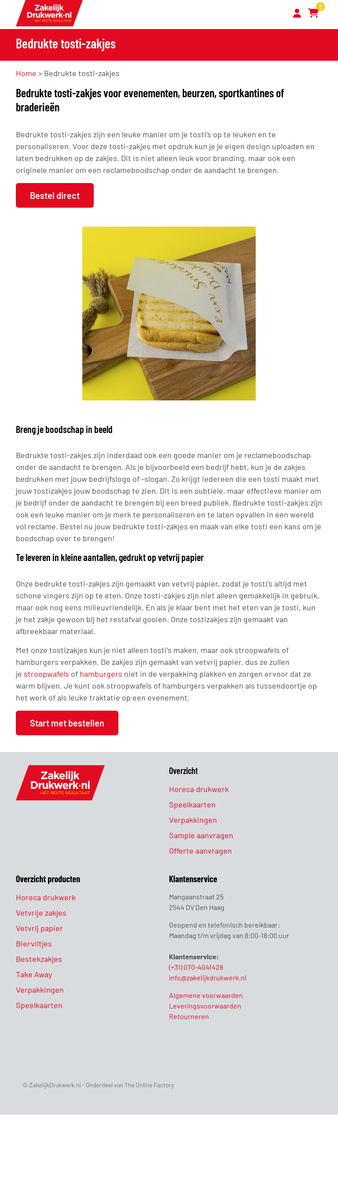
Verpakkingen (193, 820)
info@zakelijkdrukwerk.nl (207, 977)
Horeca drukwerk (199, 789)
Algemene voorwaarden (206, 995)
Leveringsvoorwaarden (205, 1005)
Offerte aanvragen (200, 850)
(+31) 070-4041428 (196, 967)
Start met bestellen (67, 723)
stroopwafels (46, 674)
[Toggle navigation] (279, 14)
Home (26, 73)
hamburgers (101, 674)
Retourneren (189, 1016)
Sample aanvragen (201, 835)
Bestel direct (55, 195)
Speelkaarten (192, 804)
